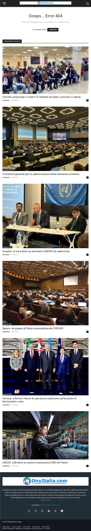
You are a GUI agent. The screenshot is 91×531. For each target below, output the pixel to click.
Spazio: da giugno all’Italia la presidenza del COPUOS (32, 328)
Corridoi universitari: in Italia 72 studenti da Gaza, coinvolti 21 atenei (41, 97)
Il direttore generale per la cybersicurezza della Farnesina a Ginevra (40, 174)
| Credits (18, 522)
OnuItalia (6, 100)
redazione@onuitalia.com (50, 505)
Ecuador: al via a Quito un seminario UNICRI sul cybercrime (36, 251)
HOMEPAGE (53, 30)
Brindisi (5, 458)
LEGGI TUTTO (45, 500)
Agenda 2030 (7, 170)
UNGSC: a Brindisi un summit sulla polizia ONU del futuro (35, 462)
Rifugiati (6, 93)
